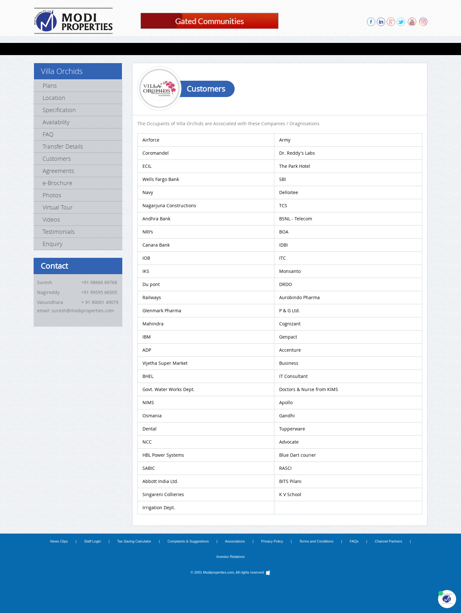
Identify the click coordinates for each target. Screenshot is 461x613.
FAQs (354, 541)
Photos (52, 195)
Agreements (58, 171)
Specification (59, 110)
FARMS (151, 49)
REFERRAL (326, 49)
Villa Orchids (62, 71)
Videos (51, 219)
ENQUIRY (357, 49)
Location (54, 98)
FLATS (68, 49)
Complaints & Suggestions (188, 541)
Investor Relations (230, 557)
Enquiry (52, 244)
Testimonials (59, 231)
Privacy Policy (272, 541)
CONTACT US (390, 49)
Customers (57, 158)
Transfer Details (63, 146)
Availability (56, 122)
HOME (45, 49)
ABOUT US (294, 49)
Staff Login (92, 541)
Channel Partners (388, 541)
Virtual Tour (58, 207)
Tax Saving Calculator (134, 541)
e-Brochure (57, 183)
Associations (235, 541)
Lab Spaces (121, 49)
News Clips (59, 541)
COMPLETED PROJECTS (193, 49)
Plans (50, 85)
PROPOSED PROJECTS (250, 49)
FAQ (48, 134)
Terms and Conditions (316, 541)
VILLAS (92, 49)
